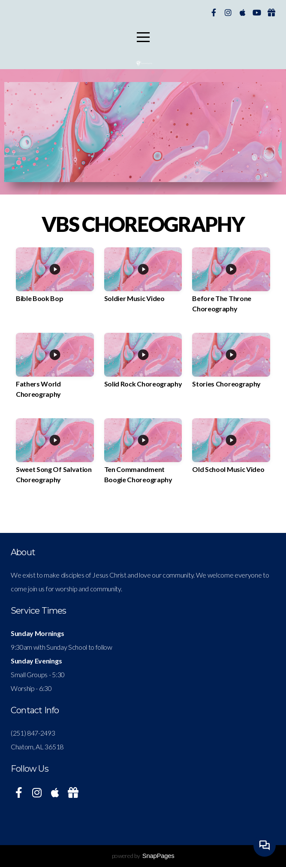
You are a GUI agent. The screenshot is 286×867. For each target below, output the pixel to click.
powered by (143, 855)
